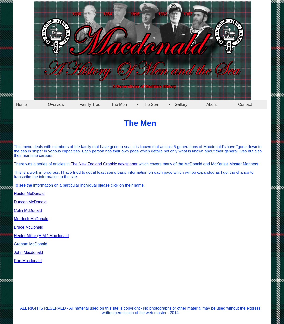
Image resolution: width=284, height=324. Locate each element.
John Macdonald (28, 252)
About (211, 104)
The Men (119, 104)
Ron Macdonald (28, 261)
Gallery (181, 104)
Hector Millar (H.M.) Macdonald (41, 236)
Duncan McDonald (30, 202)
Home (21, 104)
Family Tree (90, 104)
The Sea (150, 104)
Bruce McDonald (28, 227)
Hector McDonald (29, 194)
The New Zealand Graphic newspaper (104, 164)
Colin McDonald (28, 210)
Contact (245, 104)
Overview (56, 104)
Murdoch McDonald (31, 219)
